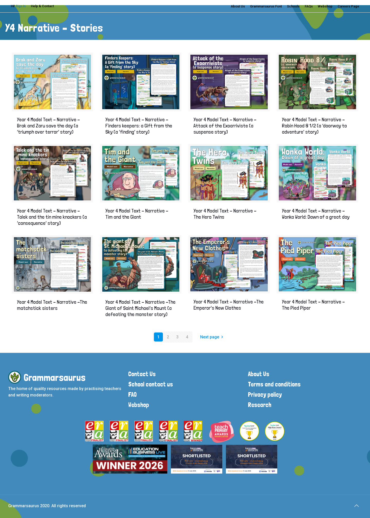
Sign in (21, 6)
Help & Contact (42, 6)
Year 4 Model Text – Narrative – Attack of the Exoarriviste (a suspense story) (224, 125)
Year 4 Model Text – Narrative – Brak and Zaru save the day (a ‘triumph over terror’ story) (48, 125)
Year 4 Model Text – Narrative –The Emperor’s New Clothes (228, 305)
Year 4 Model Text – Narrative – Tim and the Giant (136, 214)
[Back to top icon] (356, 505)
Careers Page (348, 6)
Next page (212, 337)
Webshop (325, 6)
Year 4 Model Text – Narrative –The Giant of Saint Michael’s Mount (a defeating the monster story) (140, 308)
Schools (293, 6)
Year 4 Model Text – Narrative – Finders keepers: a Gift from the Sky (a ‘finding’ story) (138, 125)
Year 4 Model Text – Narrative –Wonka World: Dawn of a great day (315, 214)
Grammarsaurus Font (266, 6)
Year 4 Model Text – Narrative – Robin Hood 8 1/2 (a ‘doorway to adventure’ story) (314, 125)
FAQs (309, 6)
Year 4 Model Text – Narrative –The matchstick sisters (52, 305)
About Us (238, 6)
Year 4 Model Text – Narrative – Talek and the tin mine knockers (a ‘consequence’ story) (52, 217)
